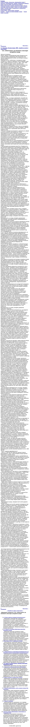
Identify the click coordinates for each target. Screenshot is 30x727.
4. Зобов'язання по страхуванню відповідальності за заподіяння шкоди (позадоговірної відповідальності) (16, 652)
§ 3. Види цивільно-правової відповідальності (14, 617)
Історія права (4, 10)
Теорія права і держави (13, 10)
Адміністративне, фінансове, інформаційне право (12, 2)
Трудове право (8, 8)
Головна (2, 11)
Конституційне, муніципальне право (13, 4)
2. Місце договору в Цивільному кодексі (12, 677)
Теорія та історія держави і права (14, 11)
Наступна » (25, 45)
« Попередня (3, 46)
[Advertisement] (15, 28)
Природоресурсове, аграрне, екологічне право (12, 5)
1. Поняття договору (8, 701)
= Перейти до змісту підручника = (15, 610)
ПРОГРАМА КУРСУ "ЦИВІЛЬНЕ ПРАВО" (13, 641)
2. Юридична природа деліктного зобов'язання (14, 666)
